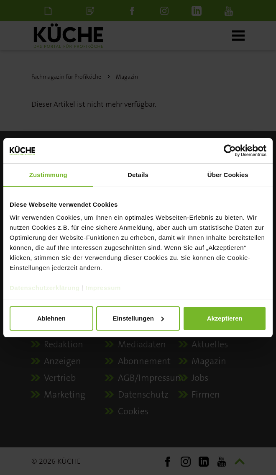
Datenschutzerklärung (45, 287)
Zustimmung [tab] (48, 174)
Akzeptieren (225, 318)
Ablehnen (51, 318)
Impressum (103, 287)
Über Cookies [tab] (227, 174)
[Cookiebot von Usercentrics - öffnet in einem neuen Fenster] (229, 150)
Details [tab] (138, 174)
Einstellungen (138, 318)
